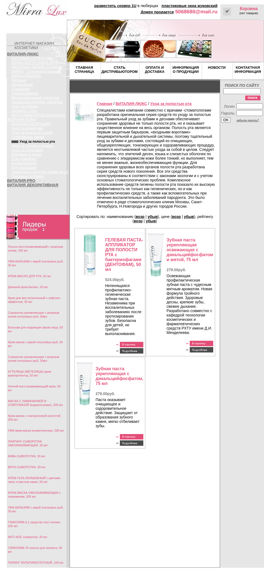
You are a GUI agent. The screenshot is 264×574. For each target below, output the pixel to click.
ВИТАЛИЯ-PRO (21, 180)
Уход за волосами (27, 150)
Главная (104, 103)
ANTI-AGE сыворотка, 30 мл (27, 537)
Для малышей (24, 167)
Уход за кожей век (27, 128)
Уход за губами (24, 106)
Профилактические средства (37, 102)
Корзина (248, 8)
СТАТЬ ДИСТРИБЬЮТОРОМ (120, 69)
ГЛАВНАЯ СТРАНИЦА (84, 69)
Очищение (20, 89)
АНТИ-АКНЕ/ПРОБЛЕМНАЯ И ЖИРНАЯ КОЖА (36, 117)
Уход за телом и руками (32, 146)
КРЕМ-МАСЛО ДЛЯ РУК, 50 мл (29, 276)
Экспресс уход (24, 111)
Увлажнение (22, 84)
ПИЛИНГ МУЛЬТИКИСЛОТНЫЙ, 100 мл (35, 562)
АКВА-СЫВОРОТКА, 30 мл (26, 456)
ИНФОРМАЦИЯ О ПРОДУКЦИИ (186, 69)
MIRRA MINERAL (26, 76)
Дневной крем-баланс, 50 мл (28, 287)
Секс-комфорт (24, 159)
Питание (18, 80)
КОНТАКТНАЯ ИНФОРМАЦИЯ (248, 69)
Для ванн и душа (26, 154)
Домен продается (157, 12)
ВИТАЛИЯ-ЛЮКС (22, 54)
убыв (153, 216)
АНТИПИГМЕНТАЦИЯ (31, 124)
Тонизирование (24, 93)
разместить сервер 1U (115, 6)
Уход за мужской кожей (32, 132)
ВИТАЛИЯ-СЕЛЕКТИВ (31, 58)
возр (140, 216)
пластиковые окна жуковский (190, 6)
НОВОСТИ (217, 67)
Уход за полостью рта (170, 103)
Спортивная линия (28, 137)
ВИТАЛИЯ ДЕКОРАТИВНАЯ (32, 185)
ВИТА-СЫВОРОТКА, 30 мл (26, 467)
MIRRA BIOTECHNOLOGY (34, 63)
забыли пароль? (247, 120)
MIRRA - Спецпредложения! (36, 71)
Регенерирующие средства (35, 97)
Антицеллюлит (24, 163)
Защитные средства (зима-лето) (40, 172)
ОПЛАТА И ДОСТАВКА (155, 69)
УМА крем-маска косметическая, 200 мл (36, 430)
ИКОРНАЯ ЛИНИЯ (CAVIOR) (37, 67)
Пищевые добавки (27, 176)
